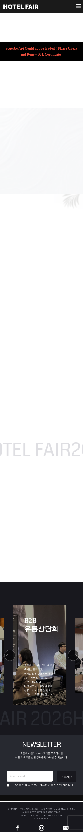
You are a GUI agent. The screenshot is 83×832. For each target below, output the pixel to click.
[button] (10, 655)
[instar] (41, 824)
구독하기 (66, 777)
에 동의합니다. (41, 784)
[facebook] (17, 824)
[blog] (65, 824)
